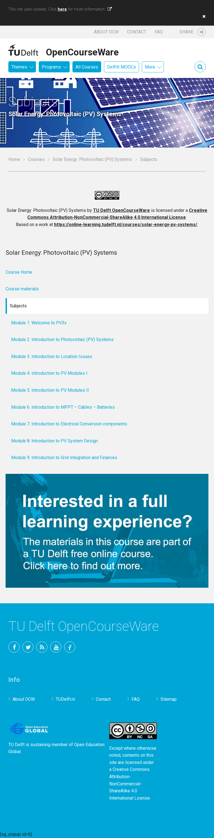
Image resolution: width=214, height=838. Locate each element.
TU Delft (69, 647)
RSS (41, 647)
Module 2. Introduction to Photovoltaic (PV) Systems (62, 339)
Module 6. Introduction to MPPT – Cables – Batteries (63, 407)
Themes (19, 67)
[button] (203, 16)
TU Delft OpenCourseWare (121, 210)
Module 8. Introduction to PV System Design (54, 440)
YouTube (55, 647)
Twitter (27, 647)
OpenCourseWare (82, 51)
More (150, 67)
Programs (51, 67)
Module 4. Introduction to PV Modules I (49, 373)
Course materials (22, 288)
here (62, 9)
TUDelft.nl (65, 699)
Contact (136, 32)
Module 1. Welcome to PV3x (39, 322)
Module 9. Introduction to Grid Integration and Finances (64, 457)
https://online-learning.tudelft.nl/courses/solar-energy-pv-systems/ (125, 224)
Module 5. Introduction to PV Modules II (50, 390)
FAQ (159, 32)
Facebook (14, 647)
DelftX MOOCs (121, 67)
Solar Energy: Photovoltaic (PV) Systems (92, 159)
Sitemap (168, 699)
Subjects (18, 305)
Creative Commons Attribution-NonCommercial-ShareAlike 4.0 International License (129, 783)
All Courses (87, 67)
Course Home (19, 272)
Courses (36, 159)
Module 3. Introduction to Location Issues (51, 356)
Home (14, 159)
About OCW (106, 32)
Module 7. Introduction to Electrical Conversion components (69, 424)
